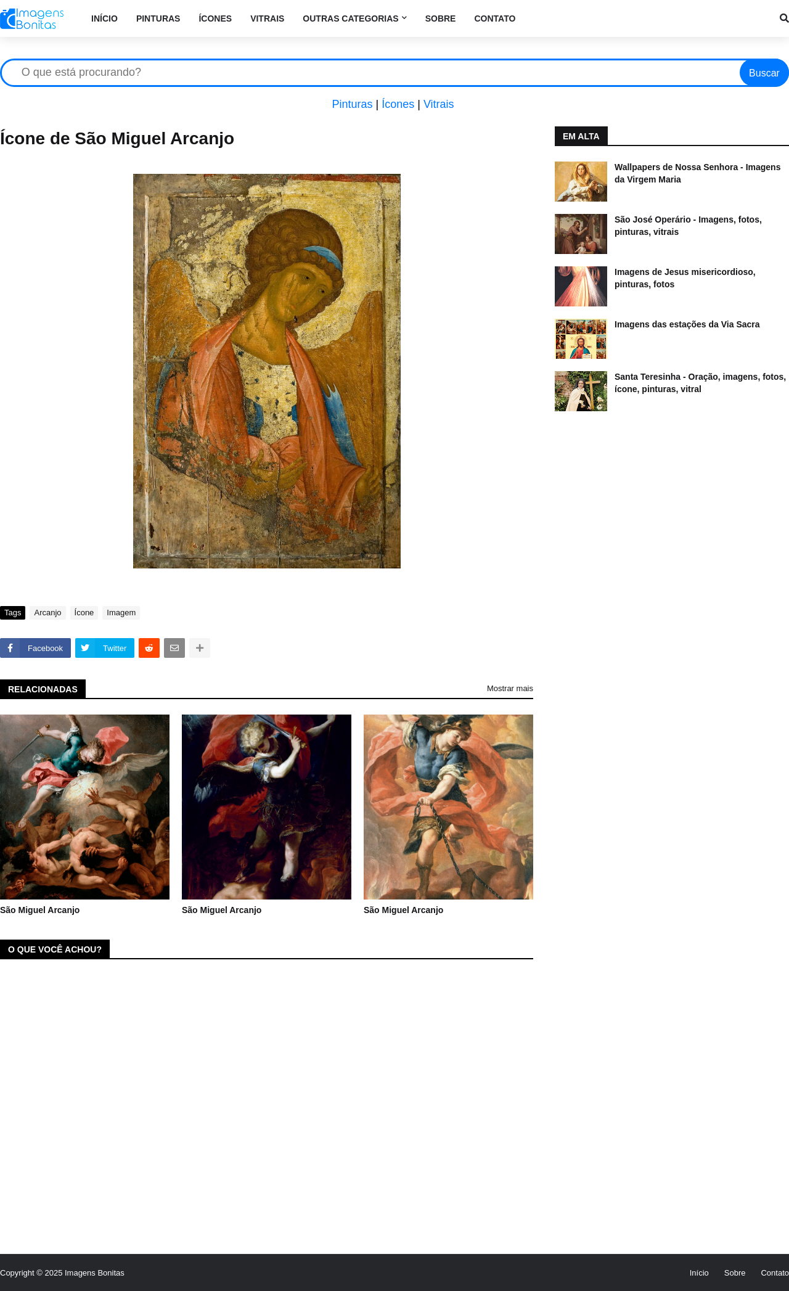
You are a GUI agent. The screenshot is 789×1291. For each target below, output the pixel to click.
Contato (775, 1272)
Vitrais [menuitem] (267, 18)
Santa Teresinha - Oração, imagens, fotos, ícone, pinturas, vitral (700, 383)
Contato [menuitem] (494, 18)
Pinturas (352, 104)
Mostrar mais (510, 688)
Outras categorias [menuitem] (350, 18)
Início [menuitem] (104, 18)
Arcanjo (47, 612)
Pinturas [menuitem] (158, 18)
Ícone (84, 612)
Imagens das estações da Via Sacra (687, 324)
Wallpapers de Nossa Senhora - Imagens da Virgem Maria (697, 173)
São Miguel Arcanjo (40, 910)
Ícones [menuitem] (215, 18)
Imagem (121, 612)
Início (699, 1272)
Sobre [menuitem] (440, 18)
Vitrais (438, 104)
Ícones (398, 104)
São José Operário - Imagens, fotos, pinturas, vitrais (688, 226)
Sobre (735, 1272)
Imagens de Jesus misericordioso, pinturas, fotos (685, 278)
